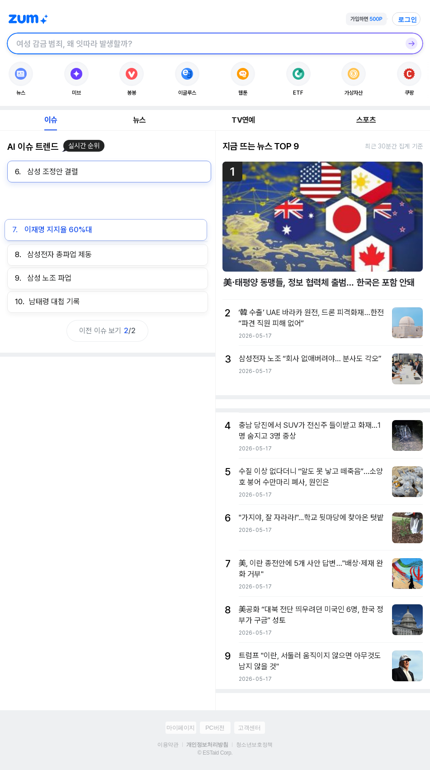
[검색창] (203, 43)
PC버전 (214, 727)
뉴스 (139, 119)
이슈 (50, 119)
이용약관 (167, 744)
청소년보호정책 (254, 744)
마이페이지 (180, 727)
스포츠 (366, 119)
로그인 (407, 19)
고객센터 (249, 727)
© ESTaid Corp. (215, 753)
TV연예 (243, 119)
